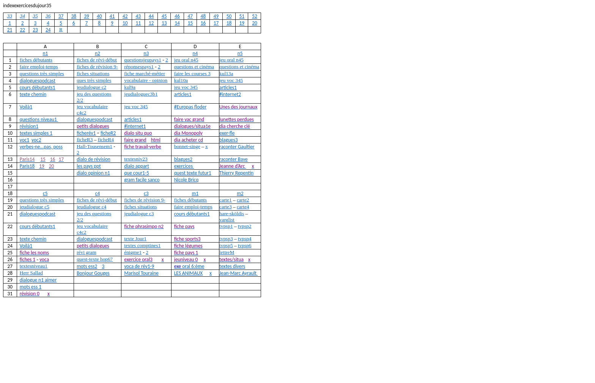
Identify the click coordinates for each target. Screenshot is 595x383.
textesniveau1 (33, 266)
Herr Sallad (31, 273)
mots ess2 (87, 266)
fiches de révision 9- (97, 66)
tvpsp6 (245, 245)
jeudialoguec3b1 (140, 94)
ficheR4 (106, 139)
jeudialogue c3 (139, 213)
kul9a (129, 87)
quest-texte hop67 (95, 259)
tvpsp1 (226, 226)
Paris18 (27, 166)
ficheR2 (108, 133)
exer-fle (227, 133)
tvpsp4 (245, 238)
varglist (227, 219)
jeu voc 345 (231, 80)
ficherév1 (86, 133)
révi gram (86, 252)
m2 (240, 193)
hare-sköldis (231, 213)
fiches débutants (36, 60)
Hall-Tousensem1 (94, 146)
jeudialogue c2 (91, 87)
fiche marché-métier (144, 73)
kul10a (181, 80)
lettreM (226, 252)
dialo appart (136, 166)
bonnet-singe (187, 146)
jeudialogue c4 (91, 207)
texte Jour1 (135, 238)
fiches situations (93, 73)
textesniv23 (135, 159)
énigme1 (133, 252)
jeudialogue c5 (34, 207)
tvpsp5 (226, 245)
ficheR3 (85, 139)
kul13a (226, 73)
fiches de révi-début (97, 60)
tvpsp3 (226, 238)
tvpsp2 (245, 226)
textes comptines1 (142, 245)
